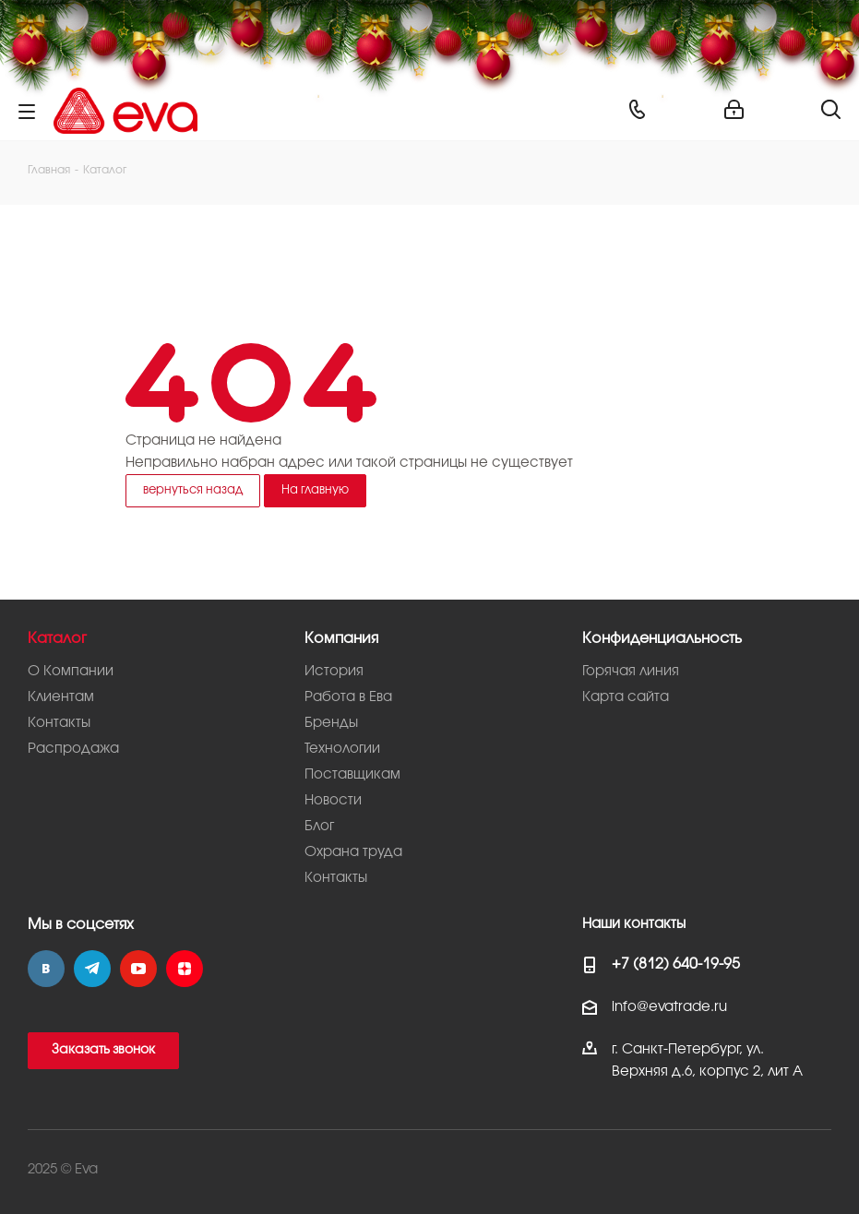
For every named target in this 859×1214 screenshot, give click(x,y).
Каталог (57, 639)
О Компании (70, 671)
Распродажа (73, 749)
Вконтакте (46, 968)
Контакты (59, 723)
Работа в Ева (348, 697)
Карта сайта (625, 697)
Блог (319, 826)
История (334, 671)
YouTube (138, 968)
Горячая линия (630, 671)
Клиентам (61, 697)
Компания (341, 639)
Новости (333, 800)
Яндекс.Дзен (184, 968)
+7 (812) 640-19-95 (676, 964)
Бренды (331, 723)
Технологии (342, 749)
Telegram (92, 968)
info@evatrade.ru (669, 1007)
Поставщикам (352, 774)
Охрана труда (353, 852)
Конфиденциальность (662, 639)
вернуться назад (193, 489)
